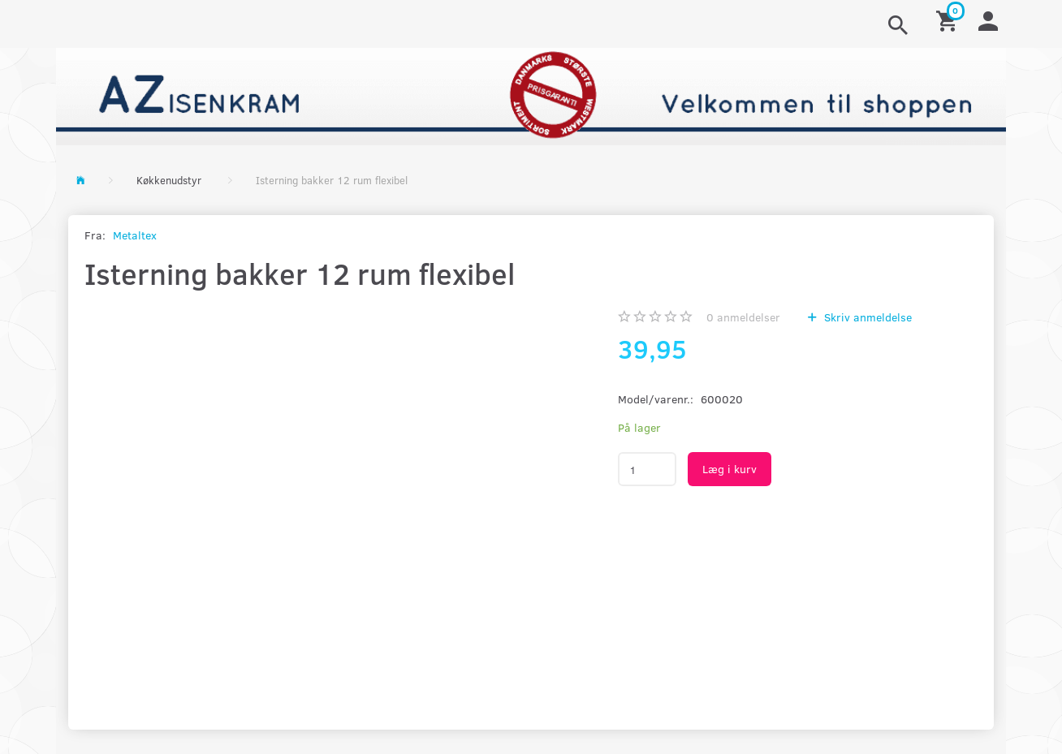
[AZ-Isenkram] (531, 94)
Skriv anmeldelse (866, 317)
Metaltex (135, 235)
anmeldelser (743, 317)
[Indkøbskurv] (949, 20)
